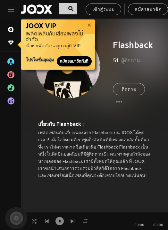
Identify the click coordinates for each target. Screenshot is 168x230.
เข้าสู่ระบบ (103, 9)
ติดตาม (129, 89)
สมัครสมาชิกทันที (74, 61)
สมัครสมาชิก (148, 9)
